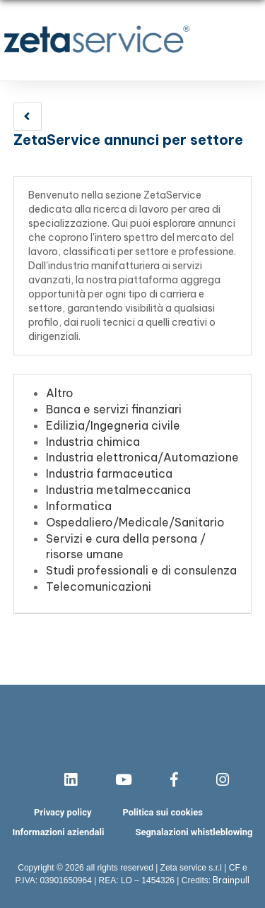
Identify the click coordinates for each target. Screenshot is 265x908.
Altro (59, 393)
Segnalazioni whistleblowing (193, 832)
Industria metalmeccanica (118, 490)
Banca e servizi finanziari (114, 409)
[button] (27, 116)
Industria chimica (93, 442)
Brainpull (231, 880)
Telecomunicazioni (98, 586)
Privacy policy (62, 812)
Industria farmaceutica (109, 473)
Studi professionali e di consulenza (141, 570)
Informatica (79, 506)
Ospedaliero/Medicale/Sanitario (135, 522)
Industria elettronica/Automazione (142, 457)
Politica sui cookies (162, 812)
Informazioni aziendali (59, 832)
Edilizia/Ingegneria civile (113, 425)
